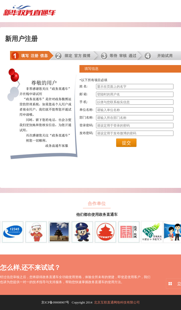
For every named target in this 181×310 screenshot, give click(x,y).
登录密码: (86, 125)
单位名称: (86, 110)
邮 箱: (83, 94)
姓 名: (83, 86)
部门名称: (86, 117)
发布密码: (86, 133)
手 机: (83, 102)
